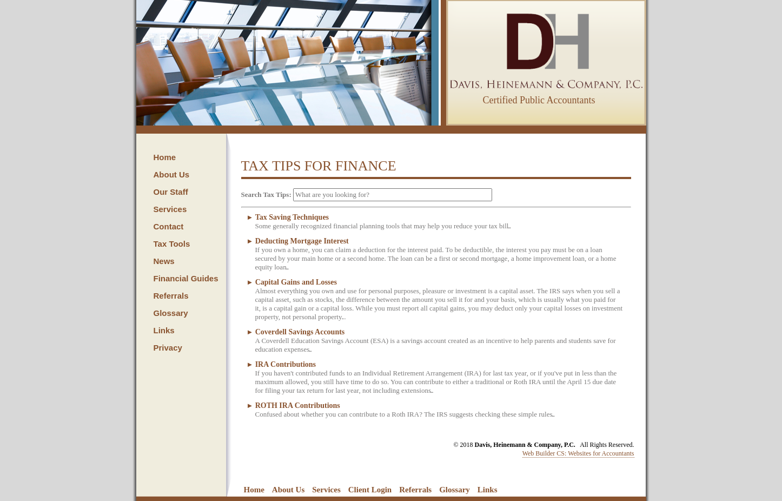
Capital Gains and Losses (296, 282)
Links (164, 330)
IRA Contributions (285, 364)
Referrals (171, 295)
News (164, 261)
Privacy (168, 347)
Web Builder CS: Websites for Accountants (578, 453)
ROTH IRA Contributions (297, 405)
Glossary (171, 313)
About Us (172, 174)
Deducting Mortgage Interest (302, 241)
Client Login (370, 489)
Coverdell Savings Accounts (300, 332)
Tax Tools (172, 243)
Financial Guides (186, 278)
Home (165, 157)
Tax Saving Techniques (291, 217)
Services (170, 209)
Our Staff (171, 191)
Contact (169, 226)
